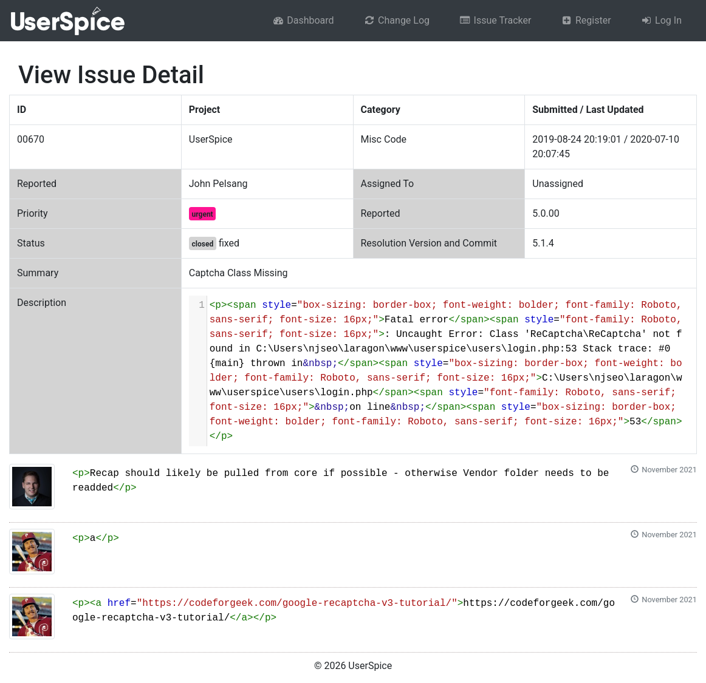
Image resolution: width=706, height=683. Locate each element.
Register (585, 20)
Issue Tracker (495, 20)
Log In (661, 20)
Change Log (396, 20)
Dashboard (303, 20)
